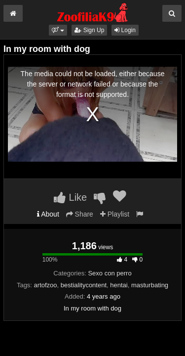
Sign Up (89, 30)
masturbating (149, 285)
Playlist (114, 214)
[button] (58, 30)
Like (70, 197)
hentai (118, 285)
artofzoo (45, 285)
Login (125, 30)
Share (79, 214)
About (48, 214)
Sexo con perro (109, 273)
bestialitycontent (84, 285)
